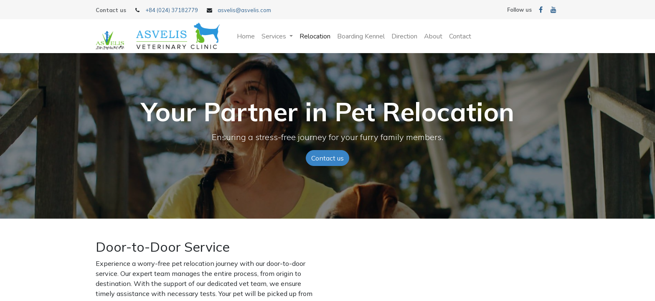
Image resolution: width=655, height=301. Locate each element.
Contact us (327, 158)
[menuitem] (246, 36)
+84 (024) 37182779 (171, 10)
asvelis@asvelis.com (244, 10)
